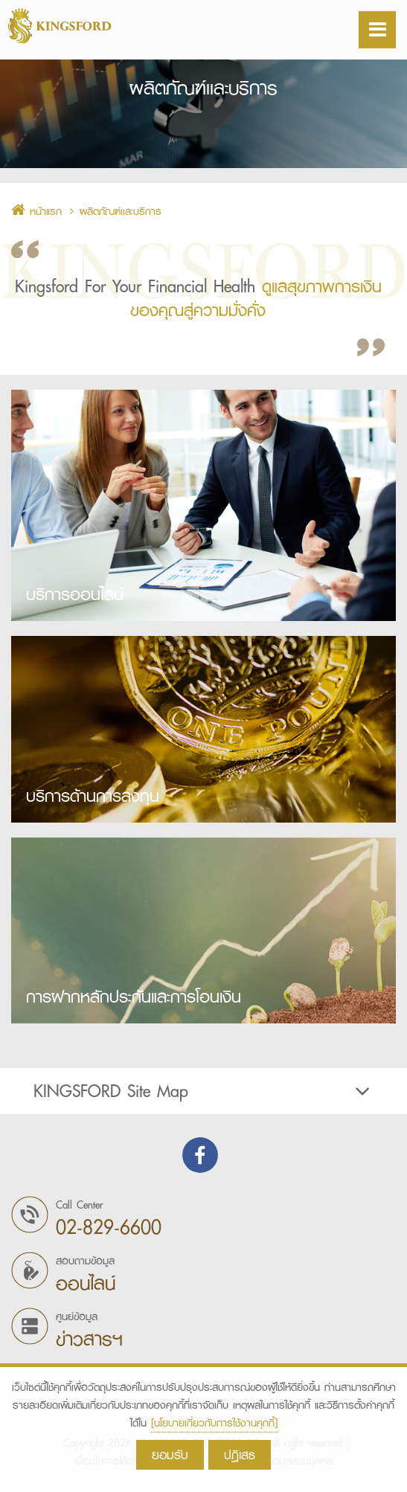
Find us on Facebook (200, 1155)
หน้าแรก (36, 211)
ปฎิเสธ (239, 1454)
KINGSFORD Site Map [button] (203, 1091)
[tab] (203, 1091)
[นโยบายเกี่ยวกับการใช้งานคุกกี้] (214, 1423)
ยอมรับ (170, 1454)
